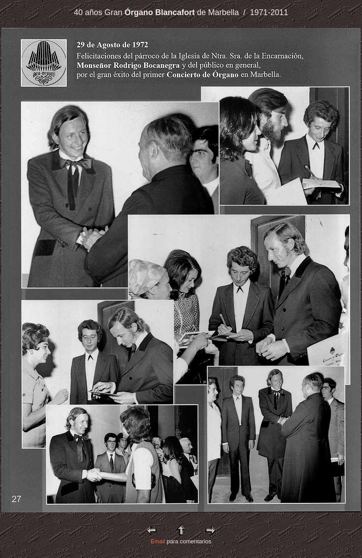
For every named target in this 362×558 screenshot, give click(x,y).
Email (158, 541)
